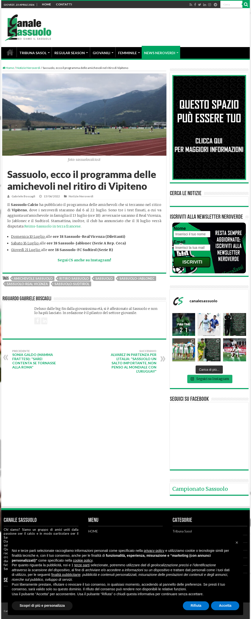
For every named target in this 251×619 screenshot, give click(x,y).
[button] (237, 542)
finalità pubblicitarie (65, 575)
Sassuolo (104, 278)
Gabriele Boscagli (23, 196)
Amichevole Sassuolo (33, 278)
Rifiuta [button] (196, 605)
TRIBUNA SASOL (33, 53)
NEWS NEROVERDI (159, 53)
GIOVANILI (101, 53)
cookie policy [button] (82, 560)
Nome (180, 228)
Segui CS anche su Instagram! (84, 260)
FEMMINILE (127, 53)
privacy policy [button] (154, 551)
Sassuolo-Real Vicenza (27, 284)
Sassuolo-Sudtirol (71, 284)
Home (8, 68)
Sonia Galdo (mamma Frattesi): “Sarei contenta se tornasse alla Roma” (37, 359)
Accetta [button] (225, 605)
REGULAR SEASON (69, 53)
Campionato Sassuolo (200, 489)
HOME (46, 4)
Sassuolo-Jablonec (136, 278)
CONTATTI (64, 4)
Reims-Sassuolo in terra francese (52, 226)
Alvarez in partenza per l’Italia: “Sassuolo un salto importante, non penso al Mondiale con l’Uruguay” (131, 361)
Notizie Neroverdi (28, 68)
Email (179, 242)
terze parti (81, 565)
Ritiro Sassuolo (74, 278)
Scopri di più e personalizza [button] (42, 605)
